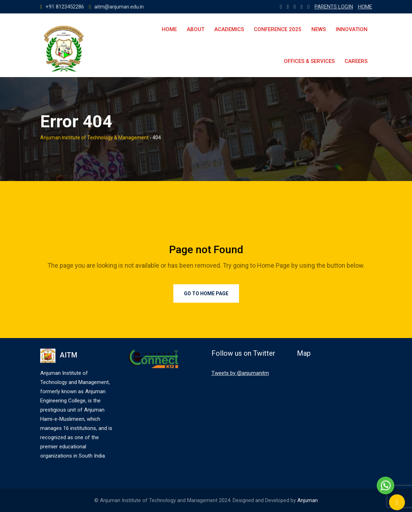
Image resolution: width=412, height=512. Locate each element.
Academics (229, 29)
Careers (356, 61)
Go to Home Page (206, 293)
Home (169, 29)
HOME (365, 7)
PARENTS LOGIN (334, 7)
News (318, 29)
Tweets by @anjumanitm (240, 373)
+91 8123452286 (65, 7)
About (195, 29)
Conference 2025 (277, 29)
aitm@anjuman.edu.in (119, 7)
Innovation (352, 29)
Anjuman (307, 500)
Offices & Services (309, 61)
